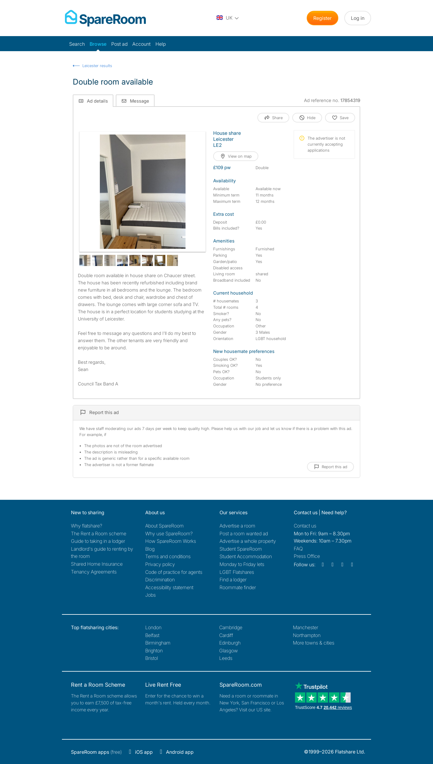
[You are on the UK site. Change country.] (227, 18)
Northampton (307, 635)
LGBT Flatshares (237, 572)
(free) (96, 752)
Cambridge (230, 627)
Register (322, 18)
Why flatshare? (86, 526)
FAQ (298, 549)
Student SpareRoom (241, 549)
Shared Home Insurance (97, 564)
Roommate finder (238, 587)
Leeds (225, 658)
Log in (357, 18)
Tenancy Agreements (94, 572)
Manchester (305, 627)
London (153, 627)
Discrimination (160, 580)
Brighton (154, 651)
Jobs (150, 595)
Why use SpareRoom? (169, 533)
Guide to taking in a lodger (98, 541)
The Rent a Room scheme (98, 533)
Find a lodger (233, 580)
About (164, 526)
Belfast (152, 635)
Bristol (151, 658)
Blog (150, 549)
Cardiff (226, 635)
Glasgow (228, 651)
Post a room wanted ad (244, 533)
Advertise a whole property (248, 541)
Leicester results (97, 65)
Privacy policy (160, 564)
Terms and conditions (168, 556)
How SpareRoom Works (170, 541)
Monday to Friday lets (242, 564)
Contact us (305, 526)
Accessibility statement (169, 587)
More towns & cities (313, 643)
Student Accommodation (246, 556)
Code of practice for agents (173, 572)
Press (307, 556)
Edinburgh (230, 643)
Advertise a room (237, 526)
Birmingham (157, 643)
